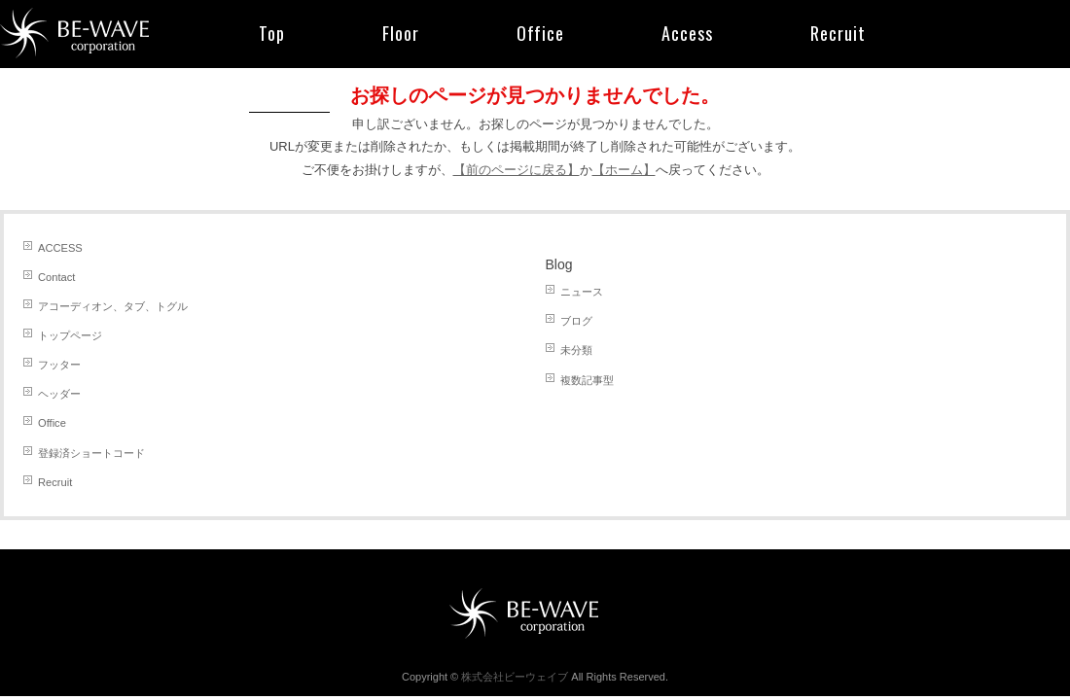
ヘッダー (59, 394)
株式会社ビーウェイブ (514, 676)
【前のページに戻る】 (516, 169)
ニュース (581, 292)
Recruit (55, 482)
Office (52, 423)
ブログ (576, 321)
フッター (59, 364)
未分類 (576, 350)
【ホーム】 (624, 169)
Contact (56, 277)
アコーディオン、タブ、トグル (113, 306)
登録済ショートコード (91, 453)
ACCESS (60, 248)
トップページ (70, 335)
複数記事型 (587, 380)
